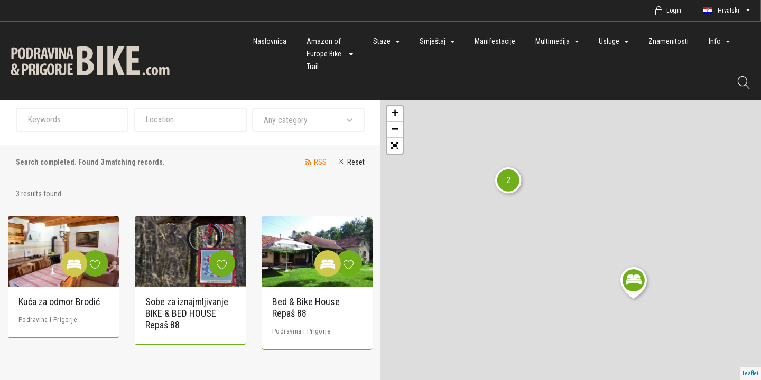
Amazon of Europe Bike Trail (324, 54)
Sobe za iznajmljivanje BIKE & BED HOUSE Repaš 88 (186, 313)
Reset (356, 162)
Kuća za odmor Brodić (59, 301)
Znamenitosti (668, 41)
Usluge (609, 41)
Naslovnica (269, 41)
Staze (382, 41)
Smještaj (433, 41)
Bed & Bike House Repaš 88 (306, 307)
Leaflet (750, 373)
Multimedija (552, 41)
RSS (320, 162)
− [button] (394, 130)
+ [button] (395, 114)
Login (673, 10)
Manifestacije (495, 41)
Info (715, 41)
